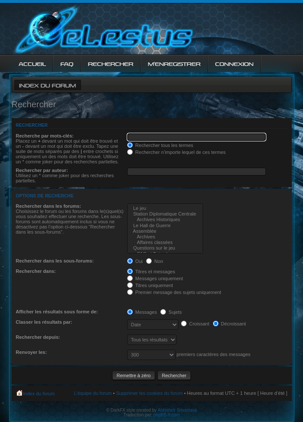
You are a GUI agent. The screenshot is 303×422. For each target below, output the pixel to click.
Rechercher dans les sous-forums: (55, 260)
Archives (165, 237)
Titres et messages (151, 271)
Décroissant (229, 323)
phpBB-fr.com (166, 415)
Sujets (171, 312)
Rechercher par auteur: (42, 170)
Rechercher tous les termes (160, 145)
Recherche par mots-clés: (45, 135)
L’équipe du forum (93, 393)
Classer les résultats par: (44, 322)
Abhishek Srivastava (177, 410)
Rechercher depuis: (38, 337)
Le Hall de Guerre (165, 225)
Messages (142, 312)
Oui (135, 261)
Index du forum (47, 85)
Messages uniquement (155, 278)
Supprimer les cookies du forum (149, 393)
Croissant (195, 323)
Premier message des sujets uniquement (174, 292)
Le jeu (165, 208)
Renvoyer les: (31, 352)
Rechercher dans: (36, 271)
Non (154, 261)
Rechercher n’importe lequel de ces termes (176, 152)
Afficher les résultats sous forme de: (57, 311)
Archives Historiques (165, 219)
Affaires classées (165, 242)
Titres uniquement (150, 285)
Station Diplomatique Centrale (165, 214)
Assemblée (165, 231)
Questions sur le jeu (165, 248)
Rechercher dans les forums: (48, 206)
